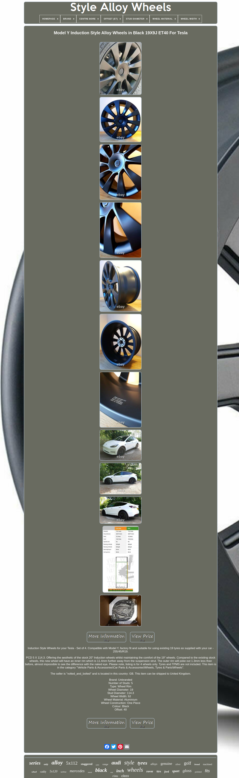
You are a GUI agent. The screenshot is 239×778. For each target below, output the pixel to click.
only (46, 764)
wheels (135, 770)
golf (187, 763)
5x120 (53, 771)
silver (178, 764)
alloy (57, 762)
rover (149, 771)
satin (97, 765)
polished (198, 772)
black (101, 770)
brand (197, 764)
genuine (166, 763)
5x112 (72, 763)
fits (207, 771)
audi (116, 763)
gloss (187, 770)
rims (115, 776)
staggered (86, 764)
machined (207, 764)
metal (90, 772)
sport (175, 771)
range (105, 764)
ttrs (159, 771)
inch (120, 771)
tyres (142, 763)
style (129, 763)
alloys (154, 764)
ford (166, 771)
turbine (63, 772)
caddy (43, 771)
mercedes (77, 771)
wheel (34, 772)
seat (111, 772)
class (125, 776)
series (35, 763)
